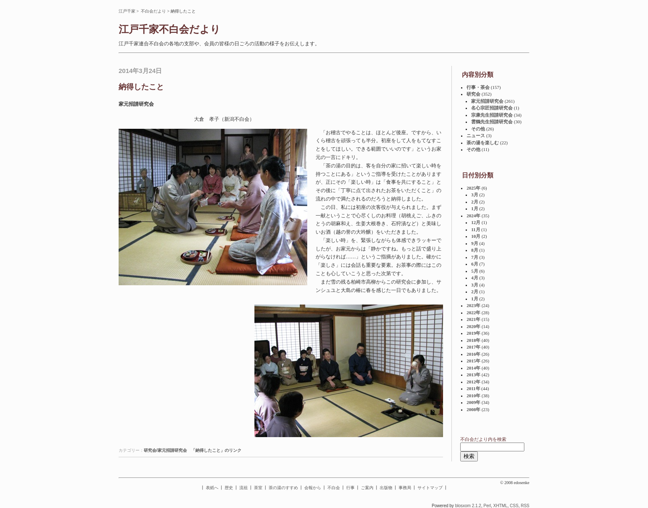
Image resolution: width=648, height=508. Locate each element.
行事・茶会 (478, 87)
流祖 (243, 487)
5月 (474, 271)
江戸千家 (127, 11)
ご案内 (367, 487)
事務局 (405, 487)
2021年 (473, 319)
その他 (478, 128)
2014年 (473, 367)
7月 (474, 257)
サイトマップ (430, 487)
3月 (474, 194)
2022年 (473, 312)
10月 (475, 236)
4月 (474, 277)
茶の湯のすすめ (283, 487)
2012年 (473, 381)
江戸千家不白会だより (169, 29)
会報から (312, 487)
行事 (350, 487)
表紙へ (212, 487)
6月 (474, 263)
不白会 (333, 487)
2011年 (473, 388)
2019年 (473, 333)
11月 (475, 229)
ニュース (476, 135)
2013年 (473, 374)
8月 (474, 250)
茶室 (258, 487)
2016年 (473, 354)
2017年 (473, 346)
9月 (474, 243)
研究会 (473, 93)
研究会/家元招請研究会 (165, 450)
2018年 (473, 340)
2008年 (473, 409)
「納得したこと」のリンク (216, 450)
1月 (474, 208)
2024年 (473, 215)
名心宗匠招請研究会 (492, 107)
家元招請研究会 (487, 101)
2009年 (473, 402)
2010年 (473, 395)
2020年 (473, 326)
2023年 (473, 305)
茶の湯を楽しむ (483, 142)
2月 (474, 201)
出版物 (386, 487)
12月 (475, 222)
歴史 (229, 487)
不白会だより (153, 11)
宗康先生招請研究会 (492, 114)
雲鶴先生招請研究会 (492, 121)
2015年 (473, 360)
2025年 (473, 187)
